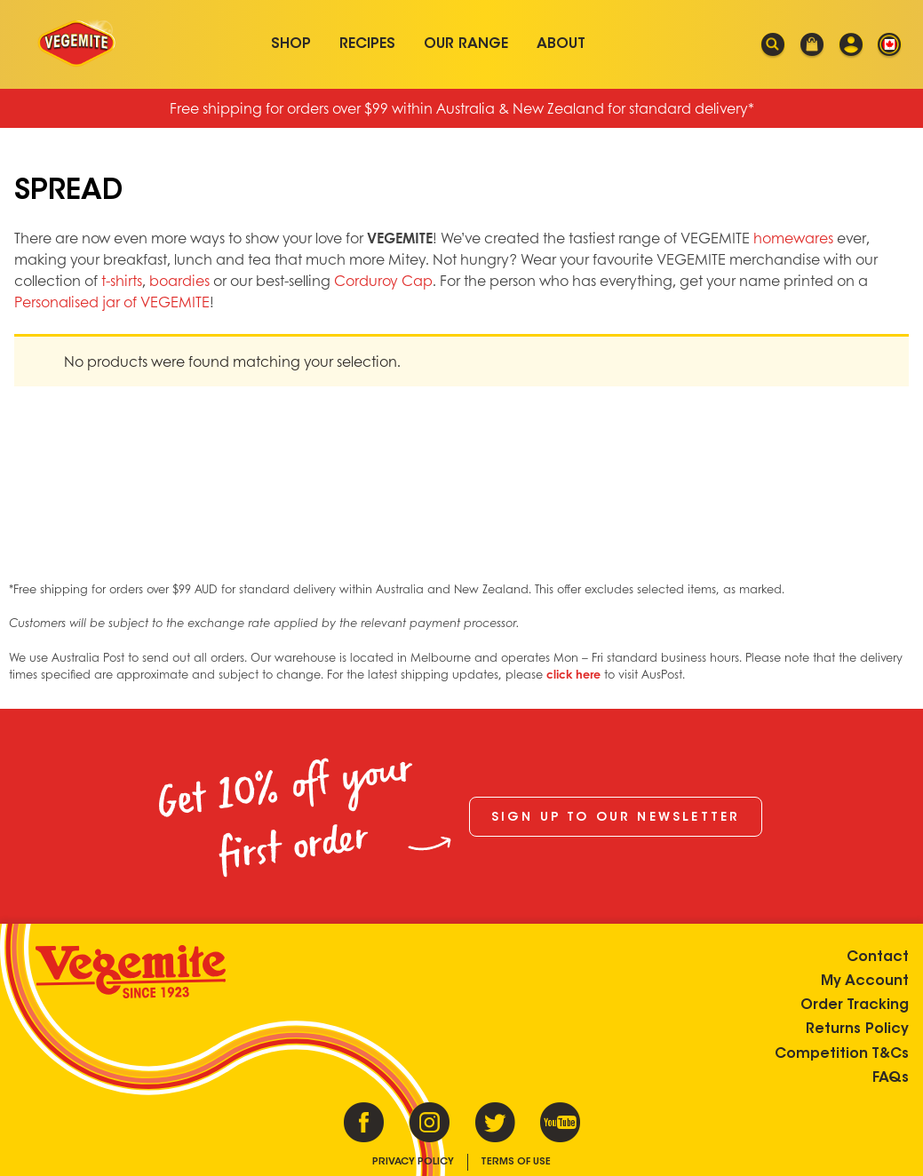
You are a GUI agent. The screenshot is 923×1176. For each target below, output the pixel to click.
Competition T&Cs (842, 1054)
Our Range (466, 44)
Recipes (367, 44)
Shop (291, 44)
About (561, 44)
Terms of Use (516, 1162)
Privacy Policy (413, 1162)
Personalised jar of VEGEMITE (112, 301)
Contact (878, 957)
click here (573, 674)
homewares (793, 237)
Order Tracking (854, 1005)
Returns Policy (857, 1029)
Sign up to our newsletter (616, 818)
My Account (865, 981)
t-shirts (121, 280)
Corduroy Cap (383, 280)
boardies (179, 280)
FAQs (890, 1078)
